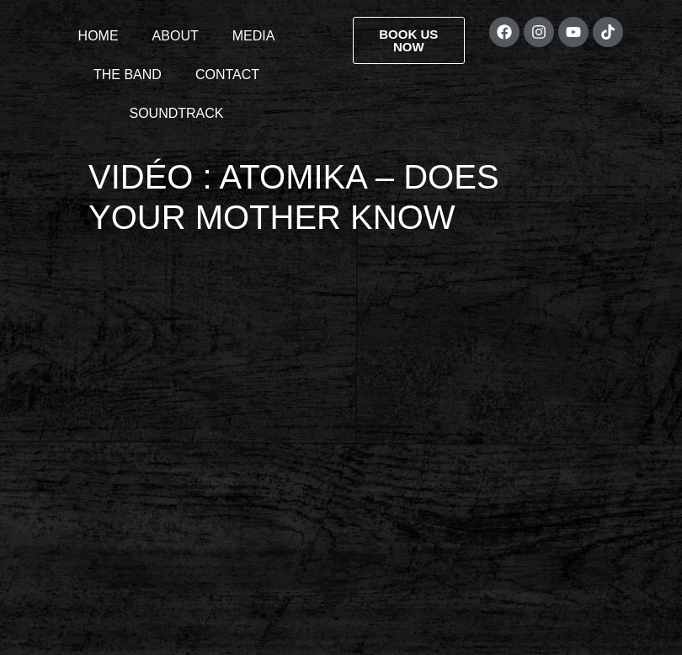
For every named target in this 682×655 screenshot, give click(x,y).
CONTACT (227, 74)
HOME (98, 36)
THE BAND (127, 74)
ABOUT (175, 36)
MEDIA (253, 36)
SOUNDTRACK (176, 113)
